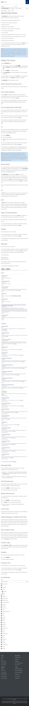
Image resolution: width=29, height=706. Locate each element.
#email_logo (4, 293)
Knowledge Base (5, 577)
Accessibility (3, 587)
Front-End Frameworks (5, 611)
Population (3, 622)
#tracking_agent (5, 326)
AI (2, 585)
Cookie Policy (17, 678)
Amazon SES (10, 51)
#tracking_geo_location (6, 339)
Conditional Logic (4, 600)
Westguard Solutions (10, 698)
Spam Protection (4, 633)
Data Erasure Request (18, 670)
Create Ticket (3, 670)
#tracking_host (4, 352)
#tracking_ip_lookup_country (7, 364)
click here (17, 97)
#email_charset (4, 275)
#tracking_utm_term (5, 454)
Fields (2, 609)
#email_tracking (5, 315)
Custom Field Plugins (5, 602)
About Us (2, 657)
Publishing (3, 624)
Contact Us (3, 668)
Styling (2, 637)
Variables (3, 648)
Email (3, 269)
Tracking (7, 269)
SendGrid (17, 51)
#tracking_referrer (5, 409)
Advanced (4, 591)
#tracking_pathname (5, 397)
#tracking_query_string (6, 403)
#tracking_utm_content (6, 434)
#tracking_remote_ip (5, 415)
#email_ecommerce (5, 286)
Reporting (3, 626)
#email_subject (4, 299)
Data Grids (3, 604)
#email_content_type (5, 281)
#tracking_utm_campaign (6, 427)
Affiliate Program (18, 657)
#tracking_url (4, 422)
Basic (3, 593)
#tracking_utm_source (6, 447)
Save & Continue (4, 628)
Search (16, 6)
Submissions (3, 639)
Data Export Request (18, 668)
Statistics (3, 635)
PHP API (3, 620)
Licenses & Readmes (18, 672)
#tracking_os (4, 391)
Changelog (17, 661)
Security (3, 631)
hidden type (7, 538)
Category (2, 6)
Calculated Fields (4, 598)
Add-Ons (3, 595)
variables (23, 42)
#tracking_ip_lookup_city (7, 358)
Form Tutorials (3, 664)
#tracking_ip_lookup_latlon (7, 371)
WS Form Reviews (4, 678)
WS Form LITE (17, 664)
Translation (3, 642)
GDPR (2, 613)
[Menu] (27, 2)
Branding (16, 659)
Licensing (3, 617)
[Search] (27, 8)
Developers (3, 606)
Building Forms (4, 596)
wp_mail (6, 50)
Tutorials (3, 646)
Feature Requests (4, 676)
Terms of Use (17, 676)
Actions (3, 589)
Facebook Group (4, 674)
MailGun (13, 51)
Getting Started (3, 661)
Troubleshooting (4, 644)
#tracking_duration (5, 332)
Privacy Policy (17, 674)
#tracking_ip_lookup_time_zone (8, 384)
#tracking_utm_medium (6, 441)
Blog (1, 659)
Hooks (2, 615)
